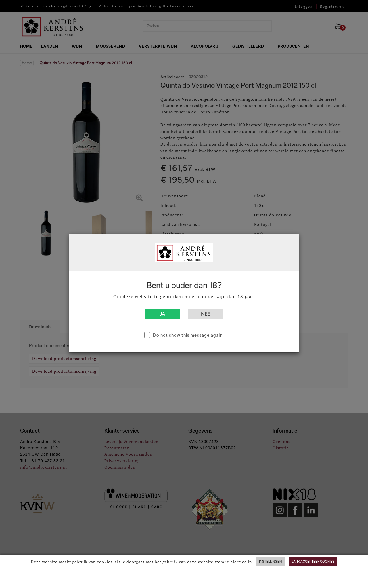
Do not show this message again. (188, 335)
